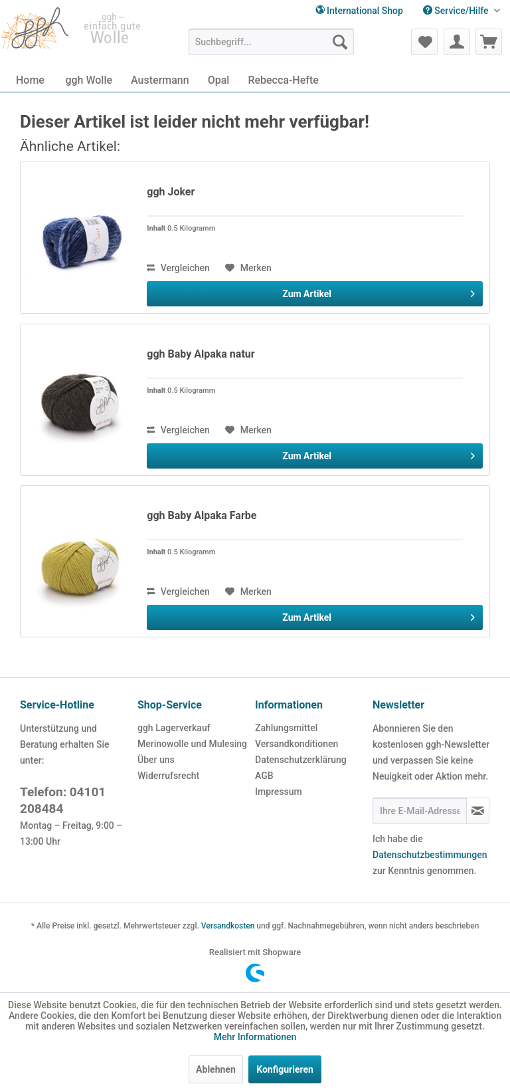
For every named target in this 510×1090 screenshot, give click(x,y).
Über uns (156, 759)
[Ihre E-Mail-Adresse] (420, 811)
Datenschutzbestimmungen (430, 854)
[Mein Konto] (457, 42)
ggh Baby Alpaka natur (200, 354)
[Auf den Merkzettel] (248, 268)
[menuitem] (461, 11)
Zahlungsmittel (286, 727)
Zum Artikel (378, 291)
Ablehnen (216, 1069)
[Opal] (219, 80)
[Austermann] (160, 80)
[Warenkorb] (488, 42)
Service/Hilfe (457, 10)
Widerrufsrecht (168, 775)
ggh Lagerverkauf (174, 727)
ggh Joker (171, 191)
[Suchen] (340, 42)
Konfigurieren (284, 1069)
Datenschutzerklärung (301, 759)
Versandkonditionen (296, 743)
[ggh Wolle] (89, 80)
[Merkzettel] (424, 42)
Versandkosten (228, 925)
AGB (264, 775)
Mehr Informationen (255, 1037)
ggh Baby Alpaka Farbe (201, 515)
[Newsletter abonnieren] (477, 811)
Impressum (278, 791)
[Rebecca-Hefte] (282, 80)
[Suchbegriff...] (272, 42)
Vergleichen (178, 268)
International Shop (359, 10)
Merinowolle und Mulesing (192, 743)
